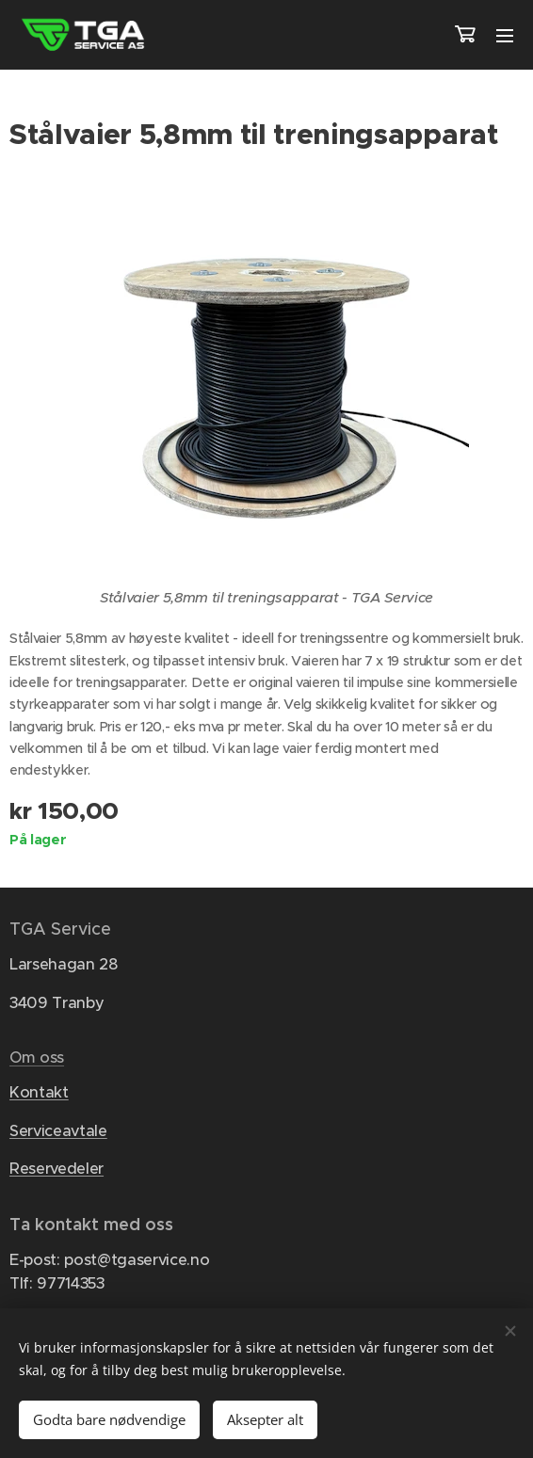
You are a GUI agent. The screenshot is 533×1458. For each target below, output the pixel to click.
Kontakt (39, 1093)
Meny (504, 36)
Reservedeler (56, 1169)
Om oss (36, 1058)
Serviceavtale (58, 1131)
